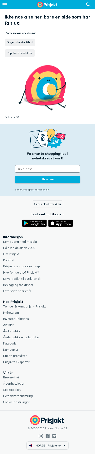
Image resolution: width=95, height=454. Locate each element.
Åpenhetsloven (14, 383)
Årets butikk (11, 331)
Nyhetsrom (11, 312)
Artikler (8, 325)
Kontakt (8, 260)
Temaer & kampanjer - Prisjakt (24, 306)
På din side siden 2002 (19, 248)
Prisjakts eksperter (16, 362)
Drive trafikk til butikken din (22, 278)
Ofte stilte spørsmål (17, 291)
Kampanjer (10, 349)
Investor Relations (16, 319)
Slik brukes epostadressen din (32, 189)
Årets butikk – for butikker (21, 337)
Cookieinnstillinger (16, 402)
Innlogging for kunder (18, 285)
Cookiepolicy (12, 390)
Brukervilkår (11, 377)
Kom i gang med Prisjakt (20, 241)
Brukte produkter (15, 356)
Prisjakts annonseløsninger (22, 266)
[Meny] (5, 5)
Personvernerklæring (18, 396)
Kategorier (10, 343)
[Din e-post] (47, 169)
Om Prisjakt (11, 254)
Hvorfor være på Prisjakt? (21, 272)
